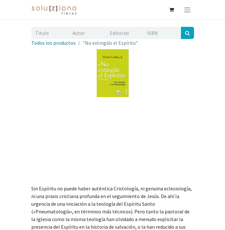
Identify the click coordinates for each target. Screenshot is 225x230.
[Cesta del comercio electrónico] (171, 9)
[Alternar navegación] (187, 10)
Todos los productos (53, 43)
